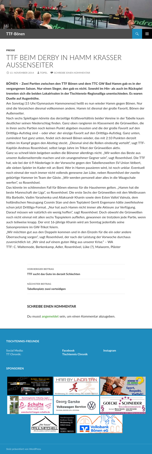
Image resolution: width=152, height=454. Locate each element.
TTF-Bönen (15, 34)
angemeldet (50, 316)
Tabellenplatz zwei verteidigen (76, 286)
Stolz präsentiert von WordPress (23, 448)
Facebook (68, 350)
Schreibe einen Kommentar (72, 72)
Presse (10, 50)
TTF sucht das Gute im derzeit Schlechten (76, 271)
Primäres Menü (147, 34)
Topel (44, 72)
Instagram (109, 350)
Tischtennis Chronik (75, 354)
